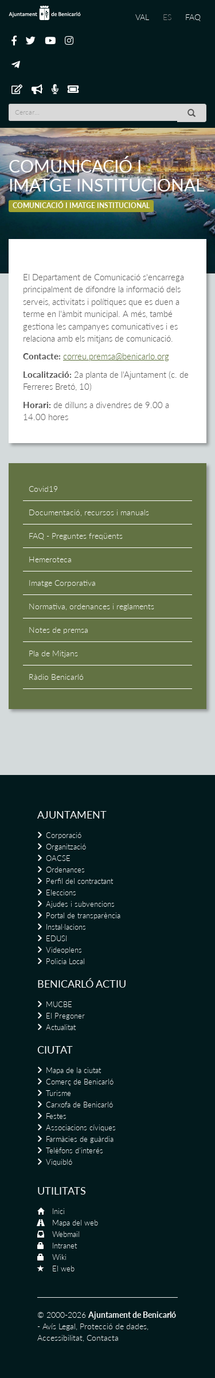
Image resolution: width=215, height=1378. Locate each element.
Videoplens (64, 949)
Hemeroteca (50, 559)
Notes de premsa (58, 630)
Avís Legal (59, 1326)
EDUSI (56, 938)
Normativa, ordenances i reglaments (91, 606)
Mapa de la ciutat (73, 1070)
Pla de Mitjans (53, 653)
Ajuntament (72, 814)
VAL (142, 17)
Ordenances (65, 869)
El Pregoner (65, 1015)
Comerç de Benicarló (80, 1081)
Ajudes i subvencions (80, 904)
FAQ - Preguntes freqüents (76, 536)
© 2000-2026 (61, 1315)
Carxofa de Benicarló (79, 1104)
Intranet (64, 1245)
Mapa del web (75, 1222)
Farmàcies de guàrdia (80, 1139)
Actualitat (61, 1027)
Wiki (59, 1257)
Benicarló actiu (81, 983)
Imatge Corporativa (62, 583)
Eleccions (61, 892)
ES (167, 17)
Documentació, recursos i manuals (89, 512)
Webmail (66, 1234)
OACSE (58, 858)
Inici (58, 1211)
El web (63, 1268)
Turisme (58, 1093)
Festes (56, 1116)
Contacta (103, 1337)
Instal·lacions (66, 926)
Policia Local (65, 961)
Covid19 (43, 489)
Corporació (63, 835)
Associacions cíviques (81, 1127)
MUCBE (59, 1004)
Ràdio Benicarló (56, 677)
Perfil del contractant (79, 881)
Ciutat (55, 1049)
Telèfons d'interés (74, 1150)
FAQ (193, 17)
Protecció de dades (113, 1326)
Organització (66, 846)
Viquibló (59, 1161)
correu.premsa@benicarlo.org (116, 356)
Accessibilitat (60, 1337)
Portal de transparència (83, 915)
